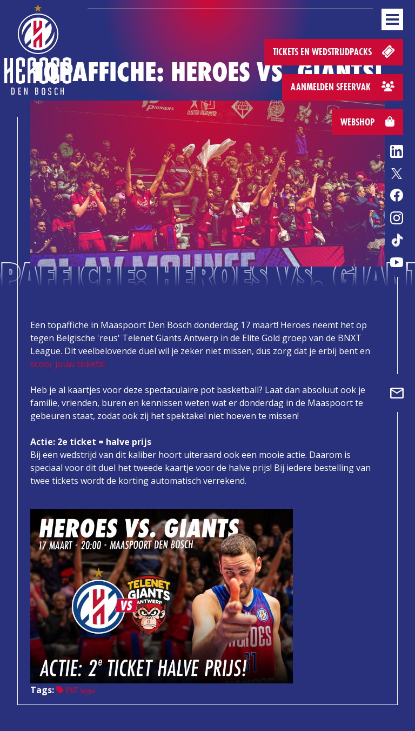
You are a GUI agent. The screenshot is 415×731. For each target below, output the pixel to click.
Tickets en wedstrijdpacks (335, 51)
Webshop (367, 122)
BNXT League (75, 690)
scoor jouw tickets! (67, 364)
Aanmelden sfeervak (342, 87)
